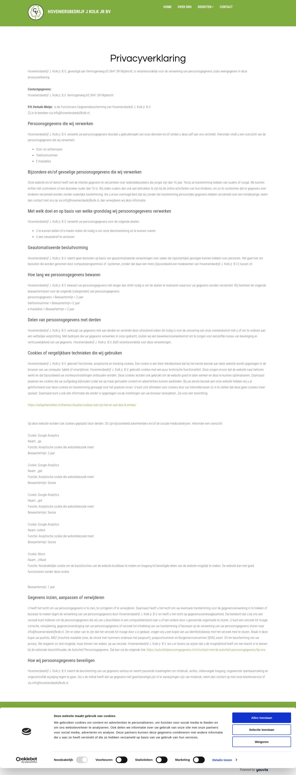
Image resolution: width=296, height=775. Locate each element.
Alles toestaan (261, 724)
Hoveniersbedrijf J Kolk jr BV (79, 11)
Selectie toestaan (261, 737)
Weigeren (261, 749)
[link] (206, 7)
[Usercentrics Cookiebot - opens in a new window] (27, 767)
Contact (226, 7)
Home (167, 7)
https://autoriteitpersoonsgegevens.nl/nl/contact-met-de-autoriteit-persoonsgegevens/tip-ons (206, 650)
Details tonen (222, 767)
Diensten (204, 7)
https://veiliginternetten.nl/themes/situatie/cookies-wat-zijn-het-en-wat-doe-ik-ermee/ (82, 405)
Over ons (185, 7)
